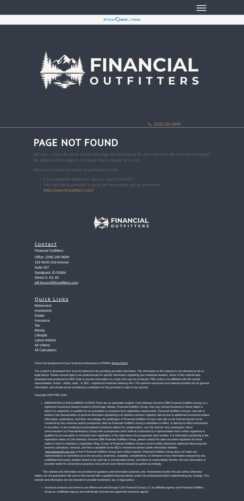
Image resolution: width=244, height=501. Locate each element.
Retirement (43, 306)
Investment (43, 311)
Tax (37, 325)
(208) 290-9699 (164, 124)
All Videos (42, 345)
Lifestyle (41, 335)
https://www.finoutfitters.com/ (68, 190)
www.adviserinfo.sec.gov (60, 451)
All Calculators (46, 350)
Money (40, 330)
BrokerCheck (120, 363)
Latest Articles (45, 340)
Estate (40, 315)
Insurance (42, 320)
